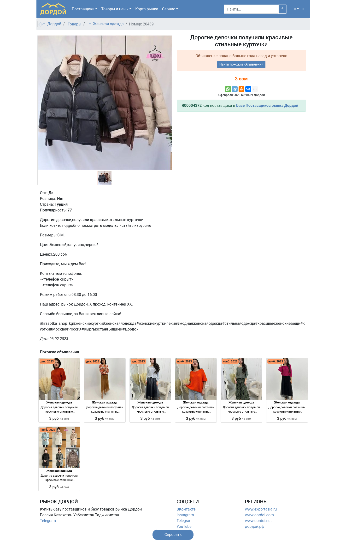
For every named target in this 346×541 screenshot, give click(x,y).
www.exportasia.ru (261, 509)
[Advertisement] (241, 149)
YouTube (184, 526)
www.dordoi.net (258, 520)
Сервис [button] (168, 9)
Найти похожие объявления (241, 64)
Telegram (48, 520)
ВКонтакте (186, 509)
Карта (146, 9)
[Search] (251, 9)
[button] (297, 9)
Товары (74, 24)
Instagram (185, 515)
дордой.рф (254, 526)
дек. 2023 (47, 361)
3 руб (59, 418)
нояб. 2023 (184, 361)
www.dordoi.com (259, 515)
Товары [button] (115, 9)
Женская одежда (108, 24)
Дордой (54, 24)
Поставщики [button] (83, 9)
